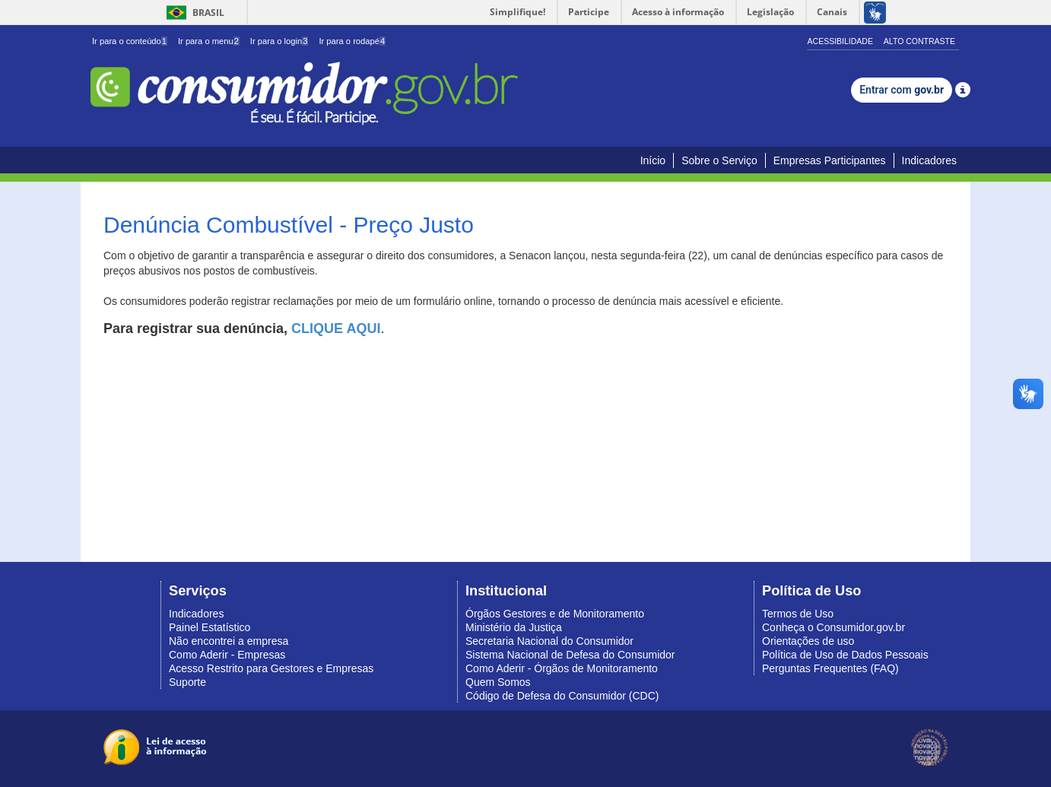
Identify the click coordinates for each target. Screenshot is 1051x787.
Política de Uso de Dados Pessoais (845, 655)
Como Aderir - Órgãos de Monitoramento (561, 668)
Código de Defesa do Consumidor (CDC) (562, 696)
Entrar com (901, 90)
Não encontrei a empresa (228, 641)
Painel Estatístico (209, 627)
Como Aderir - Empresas (227, 655)
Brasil (192, 12)
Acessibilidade (840, 41)
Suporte (187, 682)
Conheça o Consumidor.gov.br (833, 627)
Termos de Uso (797, 614)
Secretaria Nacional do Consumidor (549, 641)
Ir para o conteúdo (129, 41)
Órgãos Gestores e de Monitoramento (554, 614)
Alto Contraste (919, 41)
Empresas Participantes (829, 160)
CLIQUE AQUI (335, 328)
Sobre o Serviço (719, 160)
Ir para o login (279, 41)
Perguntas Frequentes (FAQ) (830, 668)
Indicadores (929, 160)
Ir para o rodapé (352, 41)
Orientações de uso (808, 641)
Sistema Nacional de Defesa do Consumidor (570, 655)
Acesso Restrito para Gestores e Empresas (271, 668)
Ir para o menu (209, 41)
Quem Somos (498, 682)
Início (652, 160)
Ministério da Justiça (513, 627)
